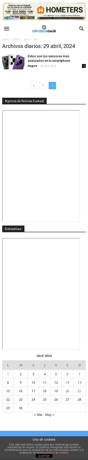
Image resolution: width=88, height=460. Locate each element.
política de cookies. (57, 452)
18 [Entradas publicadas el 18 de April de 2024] (44, 391)
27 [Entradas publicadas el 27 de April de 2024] (67, 399)
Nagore (32, 65)
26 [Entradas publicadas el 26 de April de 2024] (56, 399)
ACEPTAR (44, 456)
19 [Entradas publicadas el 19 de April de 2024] (56, 391)
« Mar (38, 414)
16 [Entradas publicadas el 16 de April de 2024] (20, 391)
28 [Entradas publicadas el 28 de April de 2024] (79, 399)
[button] (82, 29)
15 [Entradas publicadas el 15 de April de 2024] (8, 391)
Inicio (5, 39)
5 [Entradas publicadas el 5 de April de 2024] (56, 374)
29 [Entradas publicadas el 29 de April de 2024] (8, 408)
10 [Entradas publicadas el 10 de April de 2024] (33, 382)
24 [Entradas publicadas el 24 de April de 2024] (33, 399)
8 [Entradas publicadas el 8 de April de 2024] (8, 382)
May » (49, 414)
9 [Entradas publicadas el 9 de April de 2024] (21, 382)
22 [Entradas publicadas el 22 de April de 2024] (8, 399)
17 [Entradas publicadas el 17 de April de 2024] (33, 391)
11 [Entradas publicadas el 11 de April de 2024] (44, 382)
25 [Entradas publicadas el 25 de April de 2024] (44, 399)
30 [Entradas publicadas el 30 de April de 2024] (20, 408)
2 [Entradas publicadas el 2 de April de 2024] (21, 374)
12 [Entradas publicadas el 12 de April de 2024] (56, 382)
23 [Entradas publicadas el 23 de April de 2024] (20, 399)
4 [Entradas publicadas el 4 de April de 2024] (45, 374)
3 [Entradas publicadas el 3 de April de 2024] (33, 374)
